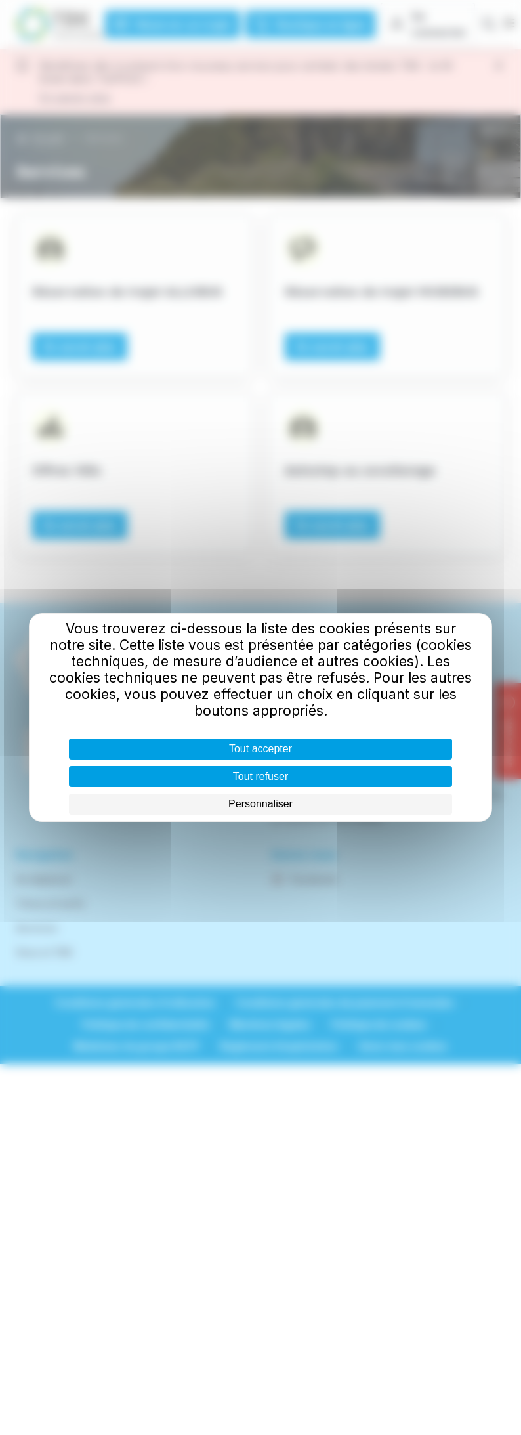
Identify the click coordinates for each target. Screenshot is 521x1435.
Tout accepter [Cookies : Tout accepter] (260, 748)
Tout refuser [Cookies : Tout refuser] (260, 776)
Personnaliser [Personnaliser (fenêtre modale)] (260, 803)
